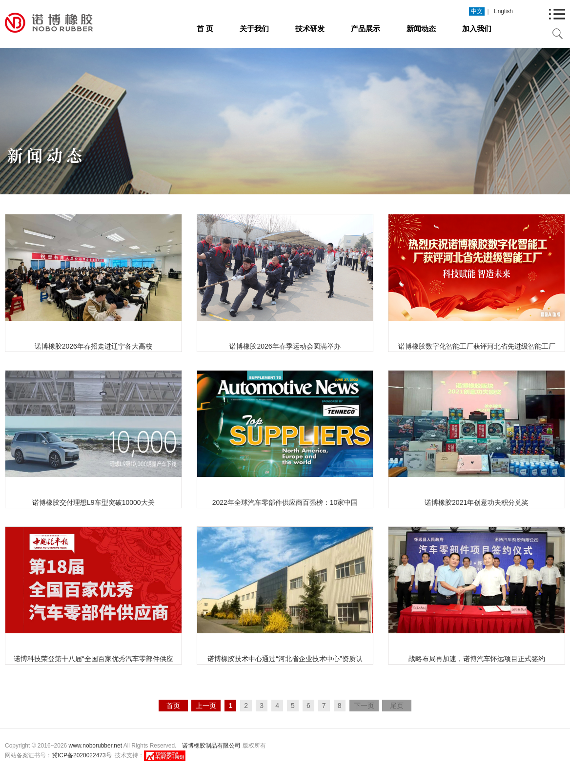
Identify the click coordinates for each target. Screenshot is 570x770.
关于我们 (254, 28)
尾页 (397, 705)
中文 (477, 11)
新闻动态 (421, 28)
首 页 (205, 28)
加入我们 (476, 28)
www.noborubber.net (95, 745)
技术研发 (310, 28)
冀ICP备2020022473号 (82, 755)
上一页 (206, 705)
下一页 (364, 705)
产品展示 (365, 28)
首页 (173, 705)
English (503, 11)
